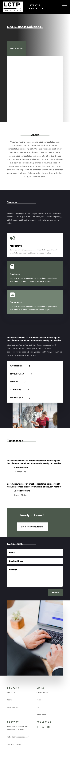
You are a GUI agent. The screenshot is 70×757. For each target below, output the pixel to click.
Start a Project (35, 7)
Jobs (39, 700)
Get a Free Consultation (32, 527)
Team (9, 700)
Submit (55, 592)
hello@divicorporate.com (18, 737)
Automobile (16, 366)
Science (14, 382)
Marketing (15, 390)
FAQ (38, 707)
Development (17, 374)
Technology (16, 398)
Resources (41, 715)
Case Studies (42, 692)
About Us (11, 692)
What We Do (12, 707)
